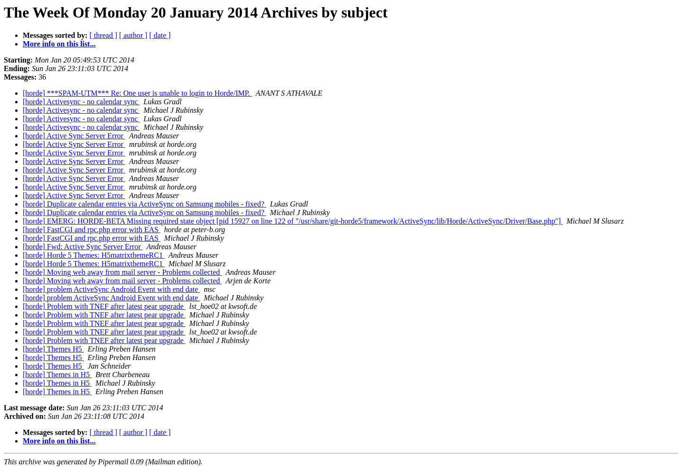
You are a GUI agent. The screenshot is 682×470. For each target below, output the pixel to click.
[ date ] (159, 35)
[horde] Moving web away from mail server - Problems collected (122, 272)
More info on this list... (59, 44)
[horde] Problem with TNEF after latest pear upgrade (104, 306)
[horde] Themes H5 (53, 349)
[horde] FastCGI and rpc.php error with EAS (92, 230)
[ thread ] (103, 35)
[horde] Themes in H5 (57, 375)
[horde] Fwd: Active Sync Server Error (83, 247)
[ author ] (133, 35)
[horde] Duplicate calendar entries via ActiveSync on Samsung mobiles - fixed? (144, 204)
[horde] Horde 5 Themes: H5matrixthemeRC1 (94, 255)
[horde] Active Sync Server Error (74, 136)
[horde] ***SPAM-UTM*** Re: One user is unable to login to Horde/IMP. (137, 93)
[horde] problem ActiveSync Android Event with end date (111, 289)
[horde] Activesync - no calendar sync (81, 102)
